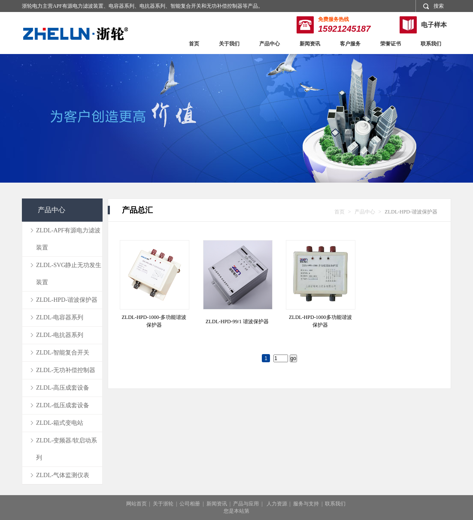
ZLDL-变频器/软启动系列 (66, 449)
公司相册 (189, 504)
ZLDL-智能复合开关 (62, 352)
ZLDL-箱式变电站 (59, 423)
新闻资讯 (310, 44)
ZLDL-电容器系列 (59, 317)
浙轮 (75, 33)
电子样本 (434, 24)
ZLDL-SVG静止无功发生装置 (68, 274)
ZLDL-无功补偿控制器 (65, 370)
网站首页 (136, 504)
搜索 (433, 6)
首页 (194, 44)
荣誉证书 (390, 44)
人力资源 (277, 504)
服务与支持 (306, 504)
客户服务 (350, 44)
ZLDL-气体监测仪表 (62, 475)
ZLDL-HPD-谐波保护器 (66, 300)
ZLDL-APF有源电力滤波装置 (68, 239)
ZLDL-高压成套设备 (62, 388)
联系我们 (431, 44)
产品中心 (269, 44)
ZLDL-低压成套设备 (62, 405)
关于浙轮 (163, 504)
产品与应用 (246, 504)
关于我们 (229, 44)
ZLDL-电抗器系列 (59, 335)
